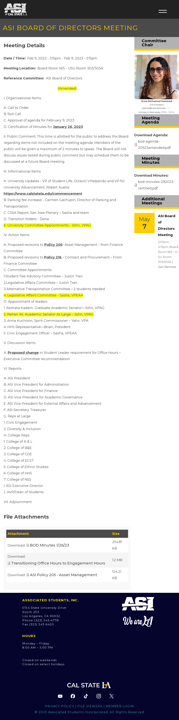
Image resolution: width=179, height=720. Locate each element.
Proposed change (23, 353)
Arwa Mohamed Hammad (156, 101)
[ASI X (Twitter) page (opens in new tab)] (111, 696)
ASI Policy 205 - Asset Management (63, 575)
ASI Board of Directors (64, 78)
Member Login (120, 706)
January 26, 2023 (68, 127)
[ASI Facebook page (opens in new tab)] (73, 696)
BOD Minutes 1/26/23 (49, 545)
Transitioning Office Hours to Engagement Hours (58, 563)
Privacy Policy (59, 706)
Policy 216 (53, 257)
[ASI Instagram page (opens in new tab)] (99, 696)
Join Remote (167, 267)
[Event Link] (144, 223)
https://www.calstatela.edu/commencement (43, 194)
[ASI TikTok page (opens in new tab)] (86, 696)
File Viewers (90, 706)
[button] (163, 11)
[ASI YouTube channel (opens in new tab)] (60, 696)
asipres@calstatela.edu (154, 108)
